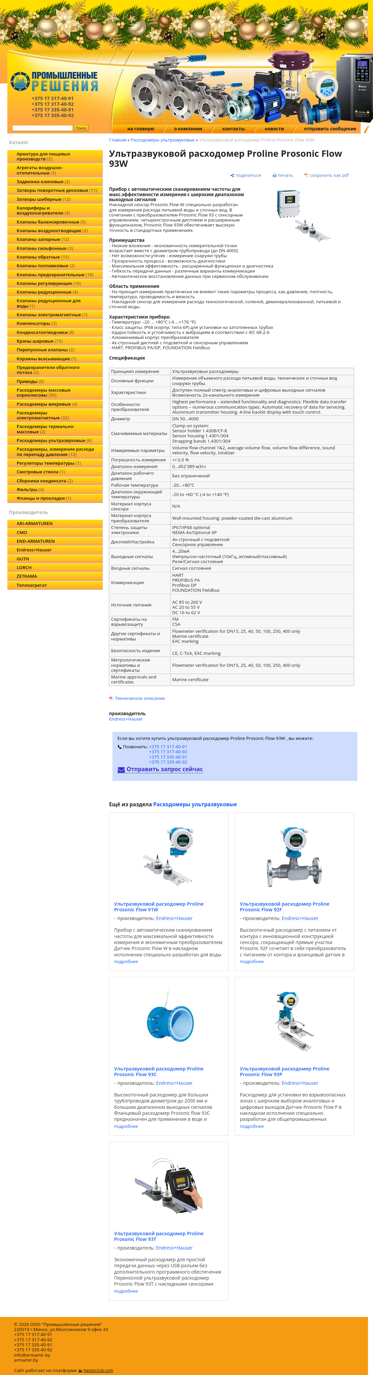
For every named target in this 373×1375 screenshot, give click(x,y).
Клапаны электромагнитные (52, 315)
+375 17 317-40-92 (168, 752)
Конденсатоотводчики (45, 332)
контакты (233, 129)
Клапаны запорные (43, 239)
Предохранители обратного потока (48, 369)
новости (274, 129)
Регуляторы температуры (49, 463)
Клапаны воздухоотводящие (52, 230)
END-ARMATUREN (36, 541)
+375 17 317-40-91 (168, 747)
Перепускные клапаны (45, 350)
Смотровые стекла (41, 472)
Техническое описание (140, 698)
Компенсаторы (37, 323)
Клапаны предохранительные (55, 275)
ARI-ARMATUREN (35, 523)
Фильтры (30, 489)
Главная (117, 140)
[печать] (282, 175)
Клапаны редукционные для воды (49, 303)
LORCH (24, 567)
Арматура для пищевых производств (43, 156)
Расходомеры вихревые (47, 404)
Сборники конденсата (45, 481)
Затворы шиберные (43, 199)
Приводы (30, 381)
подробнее (126, 961)
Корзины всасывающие (47, 359)
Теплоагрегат (32, 585)
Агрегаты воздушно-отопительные (40, 169)
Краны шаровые (40, 341)
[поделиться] (245, 175)
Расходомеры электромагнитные (43, 415)
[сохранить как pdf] (326, 175)
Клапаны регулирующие (49, 283)
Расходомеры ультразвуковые (54, 440)
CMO (22, 532)
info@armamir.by (32, 1355)
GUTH (23, 559)
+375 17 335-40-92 (168, 762)
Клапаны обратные (43, 257)
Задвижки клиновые (43, 181)
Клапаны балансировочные (51, 222)
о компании (188, 129)
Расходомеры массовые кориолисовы (43, 392)
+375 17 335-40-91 (168, 757)
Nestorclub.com (98, 1370)
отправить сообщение (330, 129)
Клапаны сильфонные (45, 248)
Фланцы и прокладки (44, 498)
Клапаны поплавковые (46, 266)
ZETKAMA (27, 576)
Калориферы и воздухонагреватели (43, 210)
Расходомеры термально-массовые (45, 428)
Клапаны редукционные (47, 292)
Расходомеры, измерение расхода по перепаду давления (55, 451)
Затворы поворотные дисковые (57, 190)
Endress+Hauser (34, 550)
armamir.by (26, 1360)
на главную (140, 129)
